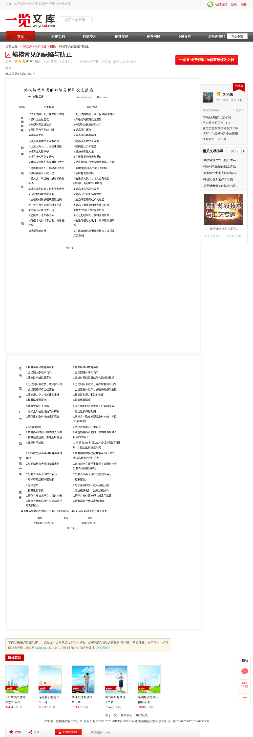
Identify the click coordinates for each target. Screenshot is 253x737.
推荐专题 (121, 37)
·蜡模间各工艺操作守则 (218, 179)
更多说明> (102, 648)
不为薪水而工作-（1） (217, 123)
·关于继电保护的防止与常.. (220, 186)
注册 (244, 4)
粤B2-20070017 (182, 721)
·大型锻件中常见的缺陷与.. (220, 173)
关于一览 (111, 715)
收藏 (18, 732)
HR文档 (185, 37)
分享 (37, 732)
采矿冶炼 (40, 46)
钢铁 (53, 46)
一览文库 (26, 46)
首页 (20, 37)
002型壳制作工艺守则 (217, 117)
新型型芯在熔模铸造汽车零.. (221, 128)
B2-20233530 (200, 721)
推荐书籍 (153, 37)
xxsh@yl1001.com (47, 648)
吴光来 (228, 94)
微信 (210, 4)
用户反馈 (142, 715)
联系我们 (126, 715)
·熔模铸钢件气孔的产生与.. (220, 160)
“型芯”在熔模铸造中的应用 (220, 133)
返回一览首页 (74, 20)
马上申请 (237, 36)
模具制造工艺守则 (214, 139)
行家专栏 (90, 37)
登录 (234, 4)
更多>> (240, 110)
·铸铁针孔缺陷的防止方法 (219, 166)
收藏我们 (221, 4)
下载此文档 (69, 732)
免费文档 (58, 37)
